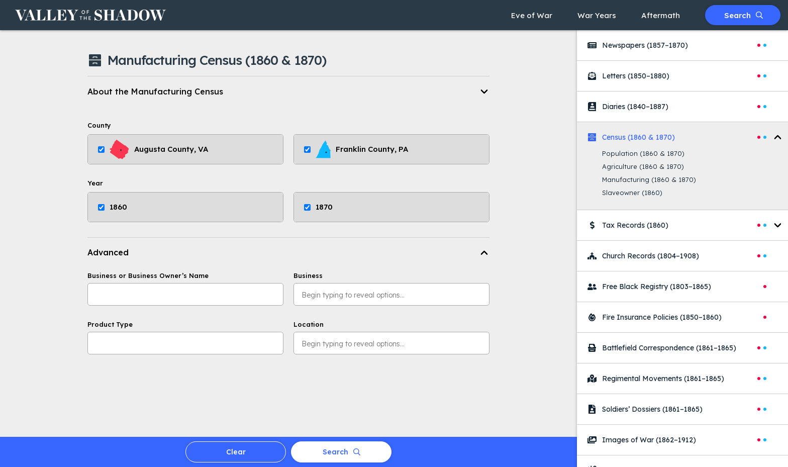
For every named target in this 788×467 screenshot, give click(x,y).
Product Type (110, 324)
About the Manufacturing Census (155, 91)
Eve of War (531, 15)
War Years (596, 15)
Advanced (108, 252)
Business (308, 275)
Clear (236, 451)
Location (308, 324)
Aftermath (660, 15)
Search (743, 15)
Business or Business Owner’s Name (148, 275)
